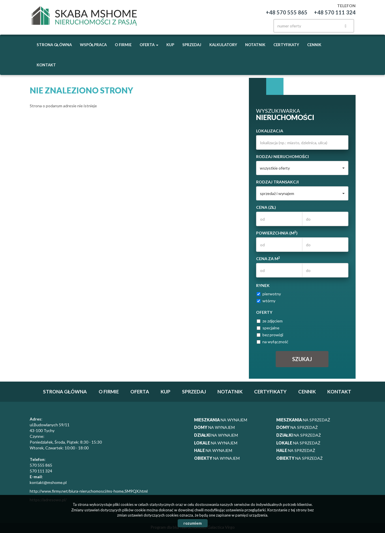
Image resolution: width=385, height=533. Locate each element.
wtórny (266, 300)
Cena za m (268, 258)
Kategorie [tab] (274, 86)
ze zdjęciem (270, 320)
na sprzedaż (303, 419)
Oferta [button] (149, 44)
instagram (250, 24)
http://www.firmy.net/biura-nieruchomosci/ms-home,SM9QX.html (89, 491)
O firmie (123, 44)
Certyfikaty (286, 44)
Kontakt (46, 65)
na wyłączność (272, 341)
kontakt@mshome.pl (48, 482)
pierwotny (269, 293)
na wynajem (220, 419)
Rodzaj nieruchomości (282, 156)
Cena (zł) (266, 207)
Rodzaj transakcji (277, 181)
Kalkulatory (223, 44)
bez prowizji (270, 334)
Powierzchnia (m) (277, 232)
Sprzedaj (191, 44)
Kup (170, 44)
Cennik (314, 44)
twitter (262, 24)
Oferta (139, 392)
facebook (237, 24)
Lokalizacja (269, 130)
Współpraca (93, 44)
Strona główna (54, 44)
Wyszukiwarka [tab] (257, 86)
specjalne (268, 327)
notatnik (255, 44)
